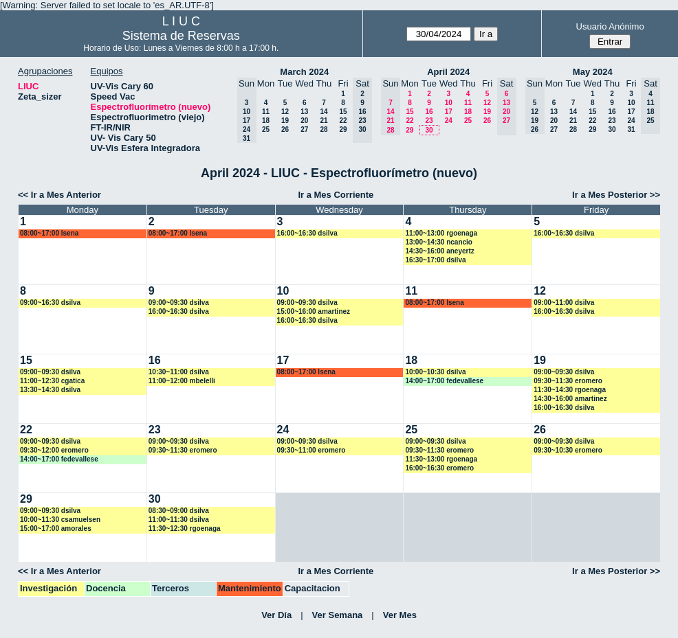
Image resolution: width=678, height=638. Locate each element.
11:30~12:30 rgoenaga (185, 528)
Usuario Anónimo (610, 26)
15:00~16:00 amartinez (313, 311)
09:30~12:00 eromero (54, 450)
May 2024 (593, 72)
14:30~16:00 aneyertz (439, 251)
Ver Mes (400, 615)
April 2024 (448, 72)
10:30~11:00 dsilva (179, 372)
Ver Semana (337, 615)
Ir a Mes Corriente (335, 195)
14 (323, 111)
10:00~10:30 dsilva (435, 372)
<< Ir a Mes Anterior (59, 195)
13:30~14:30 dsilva (50, 390)
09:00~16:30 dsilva (50, 302)
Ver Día (276, 615)
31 (631, 129)
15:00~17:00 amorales (55, 528)
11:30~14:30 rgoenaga (570, 390)
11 (266, 111)
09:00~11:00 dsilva (564, 302)
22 (343, 120)
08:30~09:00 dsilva (179, 510)
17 (448, 111)
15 (343, 111)
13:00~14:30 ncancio (438, 242)
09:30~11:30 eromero (568, 381)
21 (323, 120)
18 (266, 120)
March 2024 (304, 72)
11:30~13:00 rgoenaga (441, 459)
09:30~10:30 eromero (568, 450)
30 (429, 130)
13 (304, 111)
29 (343, 129)
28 (323, 129)
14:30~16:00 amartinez (570, 398)
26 (285, 129)
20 (304, 120)
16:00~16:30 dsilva (307, 233)
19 (285, 120)
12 (285, 111)
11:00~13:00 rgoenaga (441, 233)
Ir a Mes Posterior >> (616, 195)
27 (304, 129)
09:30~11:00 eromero (311, 450)
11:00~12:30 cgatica (52, 381)
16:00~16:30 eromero (439, 468)
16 (429, 111)
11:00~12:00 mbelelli (182, 381)
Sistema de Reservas (181, 36)
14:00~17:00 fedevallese (444, 381)
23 (429, 120)
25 (266, 129)
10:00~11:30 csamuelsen (60, 519)
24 (448, 120)
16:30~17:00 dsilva (435, 260)
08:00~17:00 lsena (49, 233)
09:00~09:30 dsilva (179, 302)
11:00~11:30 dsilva (179, 519)
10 (448, 102)
